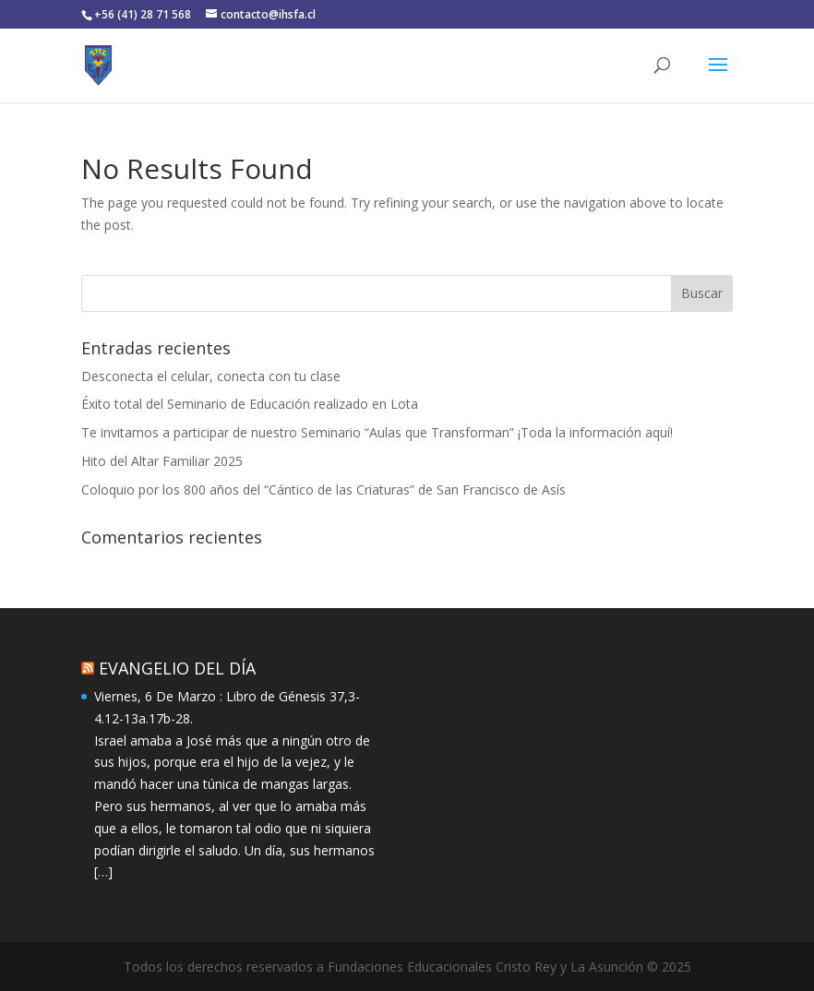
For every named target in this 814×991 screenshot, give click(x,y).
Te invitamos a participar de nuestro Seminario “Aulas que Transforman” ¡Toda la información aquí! (377, 432)
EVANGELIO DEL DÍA (177, 668)
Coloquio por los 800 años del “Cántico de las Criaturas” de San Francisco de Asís (323, 489)
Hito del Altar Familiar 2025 (162, 461)
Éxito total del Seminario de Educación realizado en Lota (249, 403)
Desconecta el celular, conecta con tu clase (211, 376)
